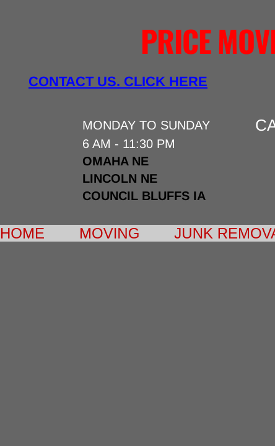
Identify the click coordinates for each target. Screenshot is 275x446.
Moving (109, 233)
